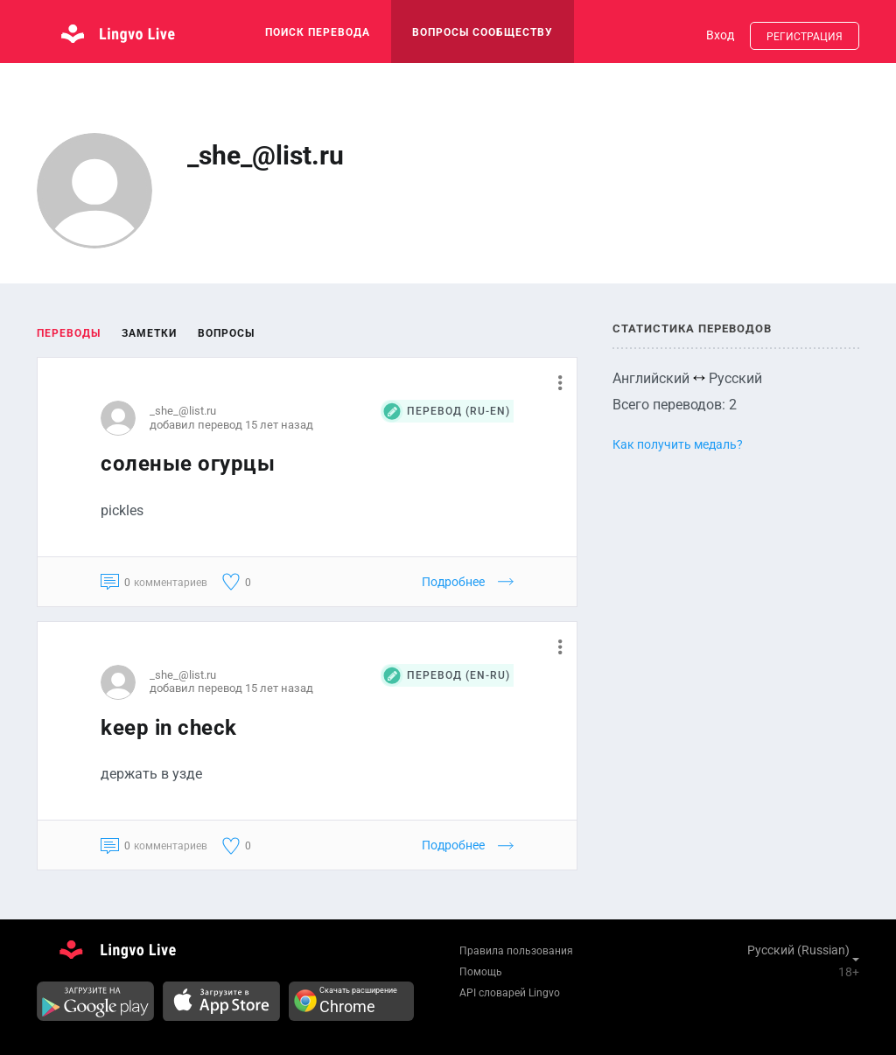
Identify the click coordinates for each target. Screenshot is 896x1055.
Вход (720, 35)
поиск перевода (317, 32)
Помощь (480, 972)
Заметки (149, 333)
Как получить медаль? (677, 444)
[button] (553, 382)
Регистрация (804, 37)
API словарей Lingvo (509, 993)
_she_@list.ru (183, 410)
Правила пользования (516, 951)
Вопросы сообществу (482, 32)
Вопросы (226, 333)
